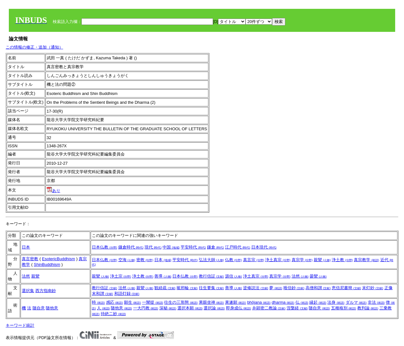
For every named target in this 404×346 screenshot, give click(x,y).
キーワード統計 (20, 325)
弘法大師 (211, 259)
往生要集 (211, 287)
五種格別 (343, 308)
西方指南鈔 (45, 290)
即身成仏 (238, 308)
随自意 (39, 308)
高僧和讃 (318, 287)
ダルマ (356, 302)
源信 (233, 276)
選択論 (214, 308)
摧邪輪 (187, 287)
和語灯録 (127, 293)
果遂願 (235, 302)
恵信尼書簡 (346, 287)
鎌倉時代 (131, 247)
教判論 (367, 308)
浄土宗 (120, 276)
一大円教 (145, 308)
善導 (162, 276)
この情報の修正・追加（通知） (34, 47)
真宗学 (302, 259)
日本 (26, 247)
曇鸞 (318, 276)
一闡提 (152, 302)
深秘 (167, 308)
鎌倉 (215, 247)
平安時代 (193, 247)
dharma (283, 302)
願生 (132, 302)
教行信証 (211, 276)
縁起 (317, 302)
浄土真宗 (277, 259)
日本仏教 (104, 247)
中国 (171, 247)
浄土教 (342, 259)
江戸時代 (237, 247)
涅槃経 (297, 308)
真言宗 (253, 259)
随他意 (52, 308)
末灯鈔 (372, 287)
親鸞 (322, 259)
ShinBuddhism (47, 264)
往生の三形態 (181, 302)
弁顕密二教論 (269, 308)
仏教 (233, 259)
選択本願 (190, 308)
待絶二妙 (113, 313)
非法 (376, 302)
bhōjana (258, 302)
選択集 (28, 290)
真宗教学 (366, 259)
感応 (114, 302)
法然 (26, 276)
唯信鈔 (294, 287)
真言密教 (30, 258)
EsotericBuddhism (58, 258)
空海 (126, 259)
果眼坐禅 (211, 302)
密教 (144, 259)
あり (53, 190)
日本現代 (263, 247)
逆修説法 (255, 287)
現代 (153, 247)
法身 (335, 302)
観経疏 (164, 287)
